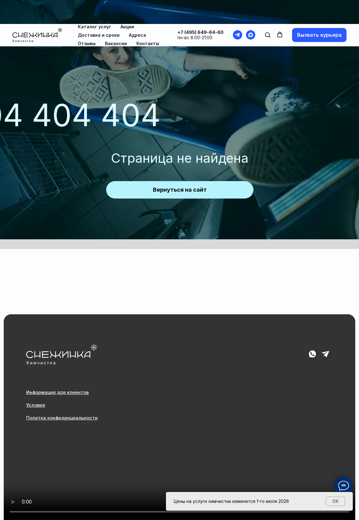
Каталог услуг (94, 2)
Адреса (137, 11)
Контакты (147, 19)
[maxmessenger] (250, 11)
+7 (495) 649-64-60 (200, 8)
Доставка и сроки (99, 11)
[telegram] (237, 11)
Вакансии (116, 19)
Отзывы (87, 19)
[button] (268, 11)
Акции (127, 2)
